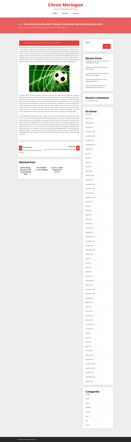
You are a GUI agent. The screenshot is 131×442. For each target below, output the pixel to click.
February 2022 (90, 315)
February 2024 (90, 228)
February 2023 (90, 280)
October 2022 (90, 298)
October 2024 (90, 193)
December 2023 (90, 237)
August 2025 (89, 149)
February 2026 (90, 123)
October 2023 (90, 245)
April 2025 (88, 166)
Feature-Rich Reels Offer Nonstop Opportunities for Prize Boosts (95, 86)
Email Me (76, 13)
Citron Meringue (65, 5)
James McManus (29, 43)
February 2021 (90, 355)
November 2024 (90, 188)
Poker (87, 416)
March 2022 (89, 311)
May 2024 (88, 215)
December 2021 (90, 324)
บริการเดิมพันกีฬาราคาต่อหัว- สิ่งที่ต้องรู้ (41, 170)
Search (88, 42)
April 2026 (88, 114)
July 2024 (88, 206)
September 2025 (90, 145)
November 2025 (90, 136)
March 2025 (89, 171)
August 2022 (89, 302)
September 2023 (90, 250)
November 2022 (90, 293)
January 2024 (89, 232)
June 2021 (88, 337)
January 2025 (89, 180)
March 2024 (89, 223)
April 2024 (88, 219)
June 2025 (88, 158)
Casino (55, 13)
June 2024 (88, 210)
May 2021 (88, 342)
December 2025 (90, 131)
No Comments (56, 43)
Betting (65, 13)
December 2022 (90, 289)
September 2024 (90, 197)
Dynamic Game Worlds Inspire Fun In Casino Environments (96, 80)
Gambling (88, 407)
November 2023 (90, 241)
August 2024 (89, 201)
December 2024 (90, 184)
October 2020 (90, 372)
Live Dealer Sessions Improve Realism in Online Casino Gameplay (97, 74)
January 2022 (89, 320)
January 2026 (89, 127)
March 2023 (89, 276)
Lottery (88, 412)
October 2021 (90, 329)
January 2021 (89, 359)
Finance (88, 403)
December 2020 (90, 364)
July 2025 (88, 153)
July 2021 (88, 333)
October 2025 (90, 140)
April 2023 (88, 272)
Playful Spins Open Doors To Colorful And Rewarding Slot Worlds (97, 62)
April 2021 (88, 346)
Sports (87, 425)
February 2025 (90, 175)
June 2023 (88, 263)
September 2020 (90, 377)
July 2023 (88, 258)
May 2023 (88, 267)
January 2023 (89, 285)
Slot (87, 420)
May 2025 (88, 162)
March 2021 (89, 350)
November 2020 (90, 368)
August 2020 (89, 381)
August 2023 (89, 254)
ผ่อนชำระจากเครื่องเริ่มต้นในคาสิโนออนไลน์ (57, 170)
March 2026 (89, 118)
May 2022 (88, 307)
